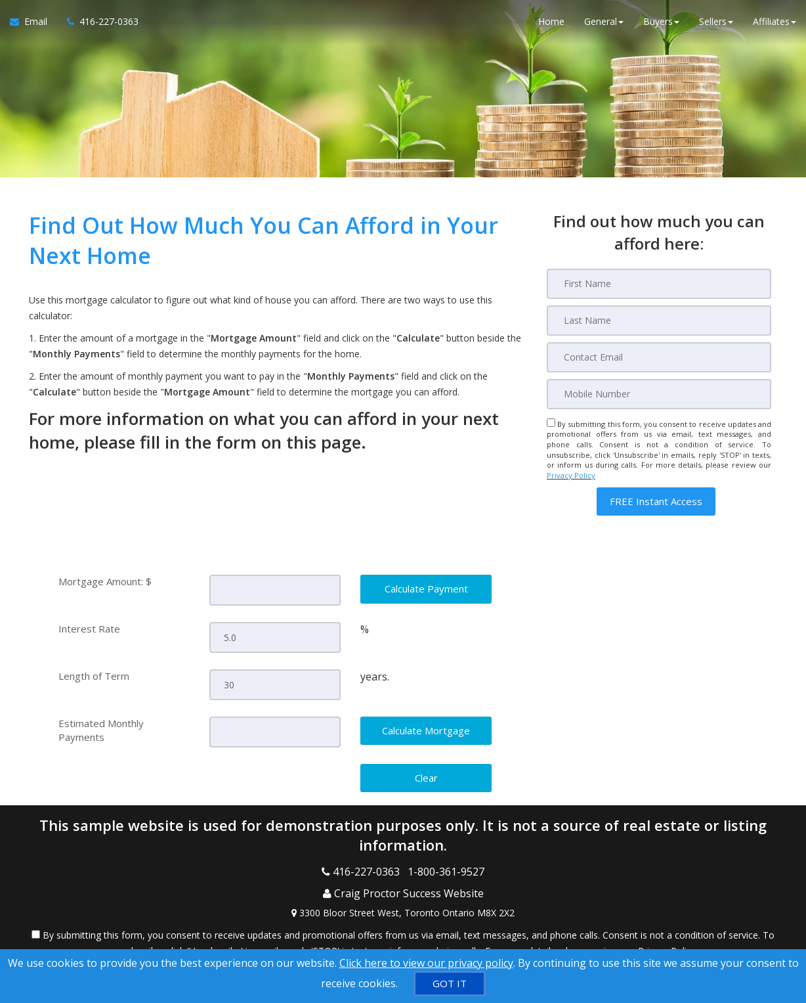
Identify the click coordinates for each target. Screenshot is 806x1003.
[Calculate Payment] (426, 589)
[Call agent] (97, 26)
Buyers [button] (661, 26)
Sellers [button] (716, 26)
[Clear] (426, 775)
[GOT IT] (450, 983)
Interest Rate (89, 628)
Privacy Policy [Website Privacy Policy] (571, 475)
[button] (656, 501)
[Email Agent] (33, 26)
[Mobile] (659, 394)
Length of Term (93, 674)
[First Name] (659, 284)
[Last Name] (659, 320)
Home (551, 26)
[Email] (659, 357)
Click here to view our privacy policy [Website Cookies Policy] (426, 963)
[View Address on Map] (403, 896)
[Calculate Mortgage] (426, 729)
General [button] (604, 26)
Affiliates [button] (774, 26)
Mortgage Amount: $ (105, 581)
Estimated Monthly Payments (101, 728)
